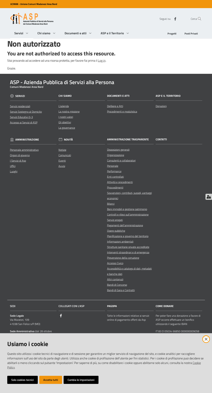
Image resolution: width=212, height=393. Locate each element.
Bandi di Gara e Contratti (121, 290)
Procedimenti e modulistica (122, 111)
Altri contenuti (115, 279)
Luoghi (13, 171)
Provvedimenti (115, 187)
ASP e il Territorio (168, 96)
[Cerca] (198, 19)
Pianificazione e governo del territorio (127, 236)
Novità (68, 140)
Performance (114, 171)
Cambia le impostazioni (81, 380)
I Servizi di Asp (18, 161)
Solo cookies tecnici (22, 380)
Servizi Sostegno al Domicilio (26, 112)
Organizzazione (115, 155)
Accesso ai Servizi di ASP (23, 122)
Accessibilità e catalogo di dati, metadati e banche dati (129, 271)
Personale (112, 166)
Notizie (62, 150)
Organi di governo (20, 155)
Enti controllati (115, 177)
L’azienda (64, 106)
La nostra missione (69, 111)
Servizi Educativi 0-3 (21, 117)
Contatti (161, 139)
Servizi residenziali (20, 106)
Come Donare (165, 306)
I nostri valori (66, 117)
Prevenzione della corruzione (123, 258)
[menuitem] (171, 34)
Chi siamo (65, 96)
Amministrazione (27, 140)
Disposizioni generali (118, 150)
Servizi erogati (115, 220)
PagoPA (112, 306)
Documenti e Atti (118, 96)
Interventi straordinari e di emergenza (128, 252)
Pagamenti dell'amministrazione (125, 225)
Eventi (62, 161)
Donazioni (161, 106)
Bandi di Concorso (117, 285)
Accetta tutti (50, 380)
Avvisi (62, 166)
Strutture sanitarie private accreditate (128, 247)
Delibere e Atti (115, 106)
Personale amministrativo (24, 150)
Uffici (13, 166)
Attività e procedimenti (120, 182)
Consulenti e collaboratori (121, 160)
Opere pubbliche (116, 231)
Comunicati (65, 155)
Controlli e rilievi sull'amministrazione (128, 214)
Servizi (20, 96)
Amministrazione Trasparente (128, 139)
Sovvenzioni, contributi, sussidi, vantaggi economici (129, 195)
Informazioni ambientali (120, 241)
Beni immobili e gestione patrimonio (127, 209)
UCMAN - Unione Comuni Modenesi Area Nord (33, 4)
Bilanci (111, 204)
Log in (102, 60)
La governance (67, 128)
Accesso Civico (115, 263)
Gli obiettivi (65, 122)
